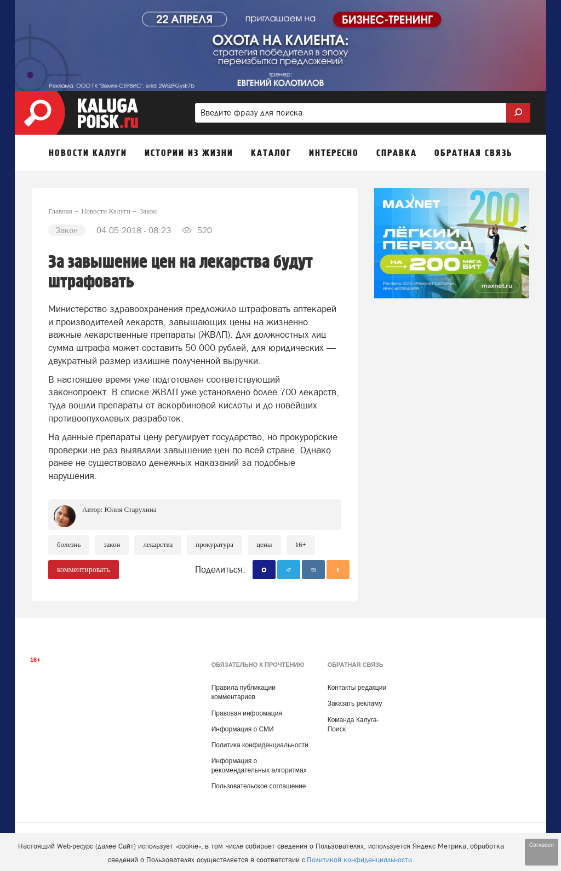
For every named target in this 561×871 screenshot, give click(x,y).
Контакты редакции (357, 687)
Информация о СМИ (242, 729)
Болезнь (69, 544)
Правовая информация (246, 713)
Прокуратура (214, 544)
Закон (112, 544)
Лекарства (158, 544)
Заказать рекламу (355, 703)
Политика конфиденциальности (259, 745)
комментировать (83, 570)
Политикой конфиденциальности (359, 860)
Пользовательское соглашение (258, 786)
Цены (264, 544)
